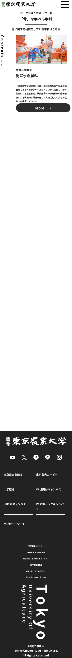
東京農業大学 (18, 4)
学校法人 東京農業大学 (36, 552)
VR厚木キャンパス (15, 504)
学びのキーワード (14, 524)
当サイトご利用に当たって (36, 577)
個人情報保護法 (36, 564)
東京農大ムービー (47, 474)
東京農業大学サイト (36, 546)
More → (43, 107)
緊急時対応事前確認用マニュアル (36, 558)
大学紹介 (9, 489)
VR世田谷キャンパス (48, 489)
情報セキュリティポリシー (36, 571)
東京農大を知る (13, 474)
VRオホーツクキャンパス (50, 506)
